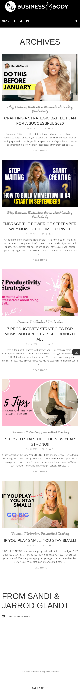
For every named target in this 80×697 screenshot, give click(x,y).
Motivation (35, 107)
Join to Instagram (16, 616)
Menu (6, 21)
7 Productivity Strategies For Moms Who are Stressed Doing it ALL (40, 334)
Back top (40, 688)
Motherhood (38, 322)
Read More (40, 151)
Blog (10, 107)
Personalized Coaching (58, 107)
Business (20, 107)
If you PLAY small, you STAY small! (40, 540)
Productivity (40, 111)
